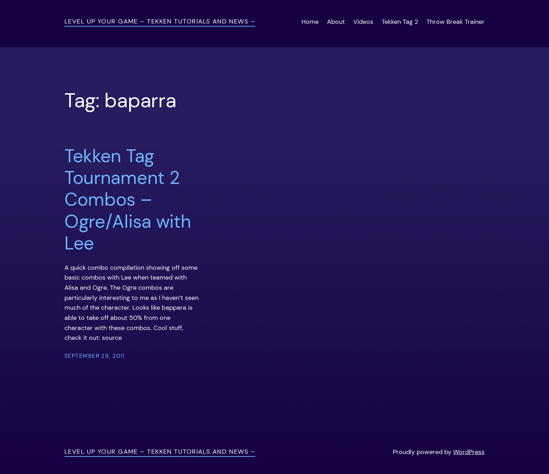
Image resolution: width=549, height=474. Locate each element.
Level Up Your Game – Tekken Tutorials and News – (159, 21)
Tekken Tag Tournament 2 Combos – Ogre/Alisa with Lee (127, 199)
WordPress (469, 452)
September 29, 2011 (94, 355)
